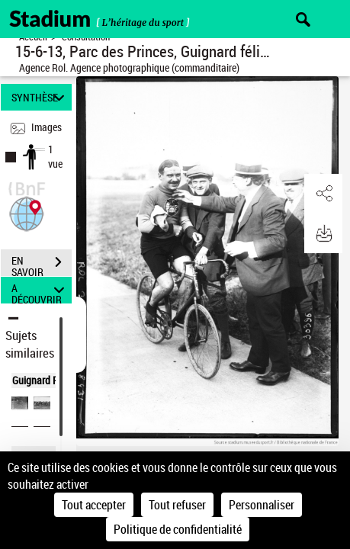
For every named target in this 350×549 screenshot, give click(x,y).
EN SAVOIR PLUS (41, 264)
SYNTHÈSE (40, 97)
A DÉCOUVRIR (40, 290)
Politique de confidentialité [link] (178, 529)
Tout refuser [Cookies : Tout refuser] (177, 504)
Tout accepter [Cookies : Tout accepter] (94, 504)
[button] (27, 212)
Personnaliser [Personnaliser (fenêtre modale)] (261, 504)
